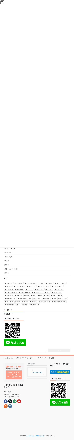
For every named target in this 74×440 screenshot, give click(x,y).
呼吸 (54, 295)
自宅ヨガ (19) (8, 257)
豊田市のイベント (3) (10, 269)
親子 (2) (6, 261)
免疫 (47, 295)
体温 (34, 295)
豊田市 (26, 302)
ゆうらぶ (9, 286)
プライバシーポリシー (28, 358)
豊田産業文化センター (12, 305)
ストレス (30, 289)
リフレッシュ (57, 292)
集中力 (25, 305)
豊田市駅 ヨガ (45, 302)
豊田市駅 (34, 302)
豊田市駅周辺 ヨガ (60, 302)
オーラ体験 (9, 289)
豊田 (18, 302)
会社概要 (51, 358)
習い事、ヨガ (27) (9, 249)
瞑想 (54, 299)
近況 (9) (6, 273)
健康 (40, 295)
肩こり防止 (63, 299)
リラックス (9, 295)
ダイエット (40, 289)
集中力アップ (35, 305)
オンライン (32, 286)
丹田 (27, 295)
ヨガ (48, 292)
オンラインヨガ (57, 286)
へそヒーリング (60, 283)
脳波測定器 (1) (8, 253)
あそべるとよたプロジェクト (35, 283)
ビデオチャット (25, 292)
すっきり (49, 283)
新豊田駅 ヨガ (10, 299)
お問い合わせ (9, 358)
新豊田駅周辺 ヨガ (25, 299)
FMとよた (9, 283)
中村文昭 (19, 295)
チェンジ (49, 289)
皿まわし (46, 299)
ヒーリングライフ (11, 292)
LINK (17, 358)
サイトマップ (42, 358)
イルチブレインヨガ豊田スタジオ (13, 386)
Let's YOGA (19, 283)
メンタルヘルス (38, 292)
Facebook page (37, 372)
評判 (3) (6, 265)
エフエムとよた (20, 286)
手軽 (60, 295)
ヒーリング (59, 289)
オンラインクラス (44, 286)
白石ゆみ (37, 299)
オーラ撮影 (20, 289)
